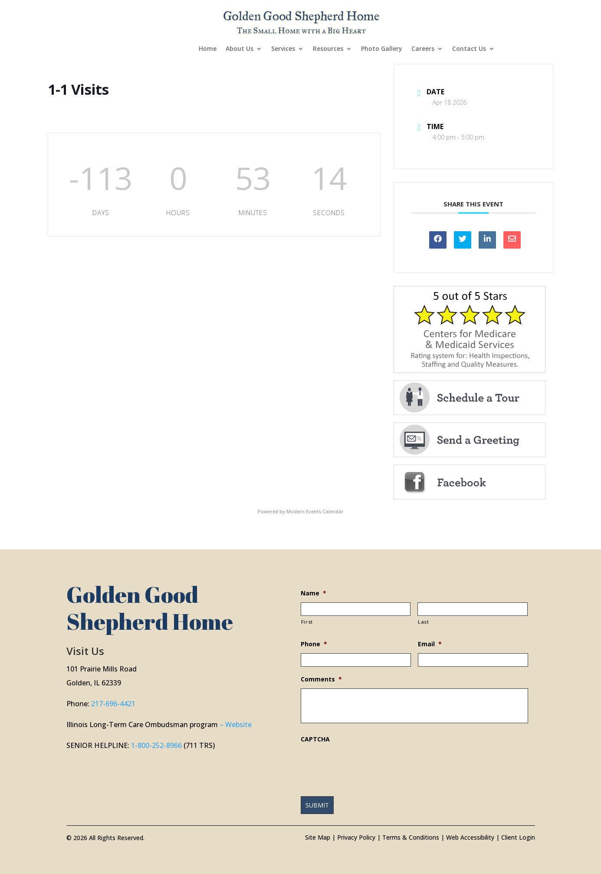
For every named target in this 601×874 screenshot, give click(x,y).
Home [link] (208, 49)
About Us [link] (239, 49)
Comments (321, 679)
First (307, 621)
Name (313, 593)
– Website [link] (236, 724)
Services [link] (283, 49)
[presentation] (367, 765)
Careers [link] (422, 49)
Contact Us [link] (469, 49)
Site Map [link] (317, 837)
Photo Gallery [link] (381, 49)
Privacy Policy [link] (356, 837)
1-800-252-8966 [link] (156, 745)
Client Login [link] (518, 837)
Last (423, 621)
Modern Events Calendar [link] (315, 511)
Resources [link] (328, 49)
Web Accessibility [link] (470, 837)
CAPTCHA (315, 739)
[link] (301, 21)
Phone (314, 644)
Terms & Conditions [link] (410, 837)
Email (430, 644)
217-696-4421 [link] (113, 703)
